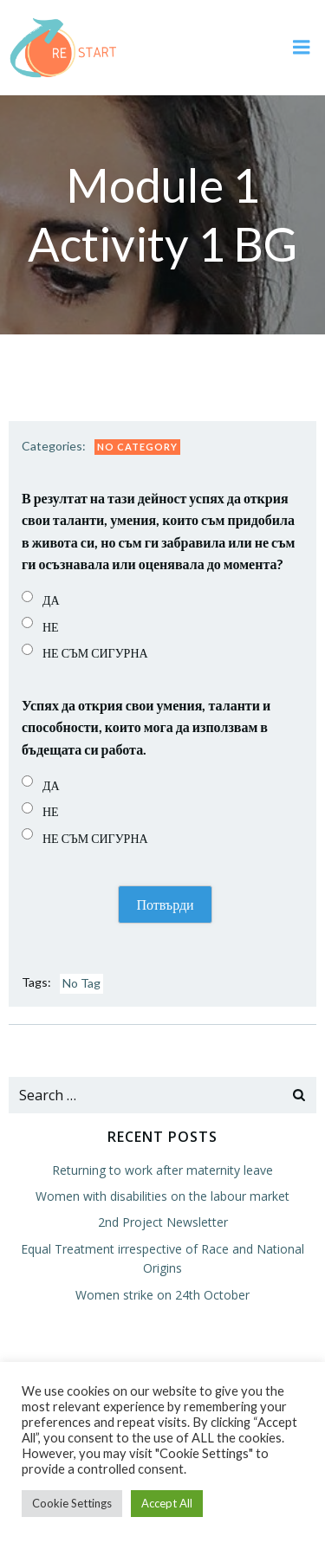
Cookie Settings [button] (72, 1503)
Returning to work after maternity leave (162, 1170)
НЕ (50, 626)
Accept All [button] (166, 1503)
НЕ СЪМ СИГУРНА (95, 652)
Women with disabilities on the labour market (162, 1196)
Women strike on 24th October (162, 1295)
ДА (51, 600)
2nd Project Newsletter (163, 1222)
